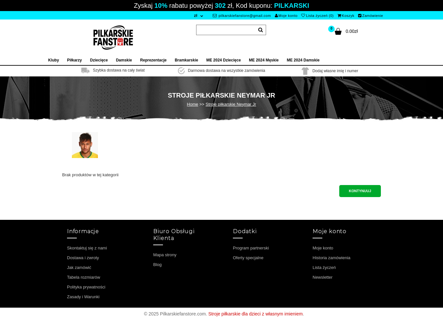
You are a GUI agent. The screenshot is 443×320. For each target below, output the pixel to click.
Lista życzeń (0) (317, 16)
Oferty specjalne (248, 257)
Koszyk (346, 16)
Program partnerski (251, 248)
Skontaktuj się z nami (87, 248)
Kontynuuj (360, 191)
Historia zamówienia (331, 257)
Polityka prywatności (86, 287)
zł (195, 15)
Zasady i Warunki (83, 296)
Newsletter (322, 277)
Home (192, 104)
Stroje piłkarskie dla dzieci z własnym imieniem (255, 313)
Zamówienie (370, 16)
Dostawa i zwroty (83, 257)
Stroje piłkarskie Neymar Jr (231, 104)
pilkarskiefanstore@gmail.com (242, 16)
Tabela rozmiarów (83, 277)
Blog (157, 264)
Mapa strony (165, 254)
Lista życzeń (324, 267)
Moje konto (286, 16)
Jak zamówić (79, 267)
